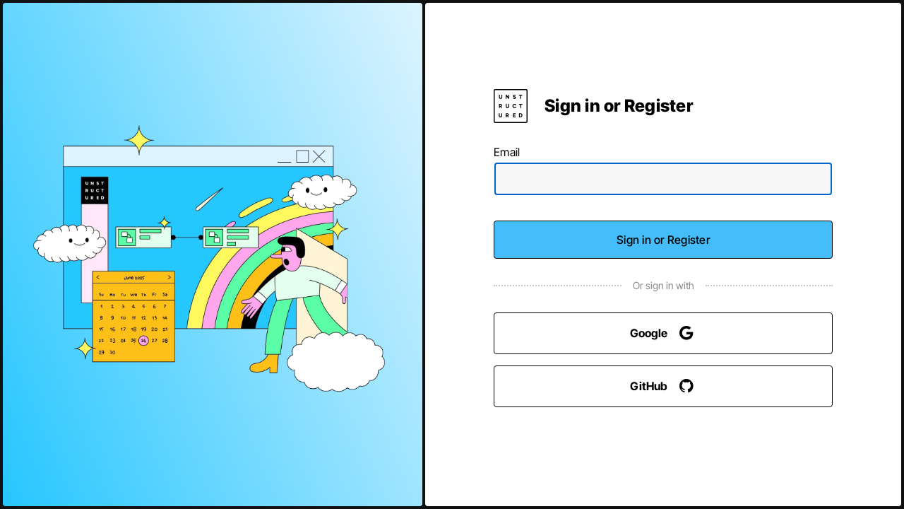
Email (507, 152)
